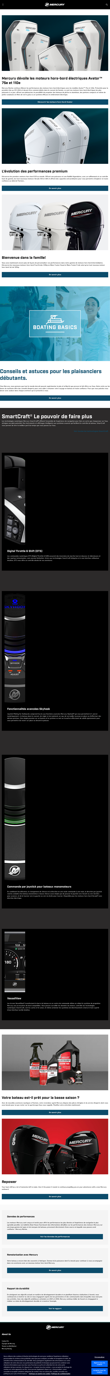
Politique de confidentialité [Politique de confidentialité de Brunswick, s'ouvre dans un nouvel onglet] (60, 1374)
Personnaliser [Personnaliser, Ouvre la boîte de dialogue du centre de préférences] (100, 1357)
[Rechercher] (107, 4)
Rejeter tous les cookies (99, 1364)
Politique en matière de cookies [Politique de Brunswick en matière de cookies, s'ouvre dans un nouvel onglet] (40, 1374)
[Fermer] (107, 1364)
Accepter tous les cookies (99, 1371)
